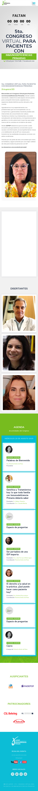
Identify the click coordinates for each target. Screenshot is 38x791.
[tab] (19, 457)
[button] (19, 457)
